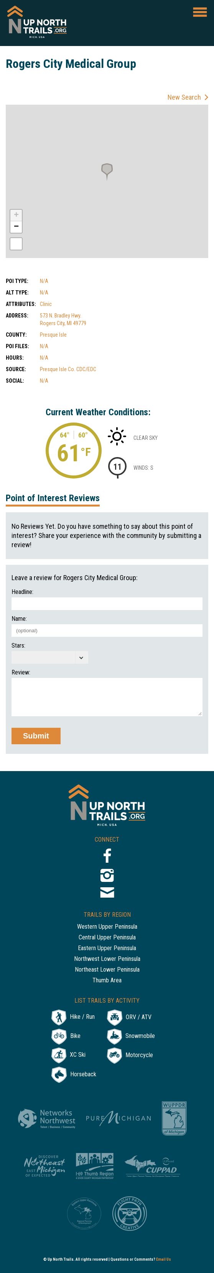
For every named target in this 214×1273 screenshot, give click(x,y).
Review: (21, 672)
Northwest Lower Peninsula (107, 959)
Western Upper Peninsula (107, 927)
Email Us (163, 1259)
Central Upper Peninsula (107, 937)
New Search (184, 97)
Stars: (18, 646)
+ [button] (16, 215)
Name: (19, 619)
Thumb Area (107, 980)
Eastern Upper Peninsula (107, 948)
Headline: (22, 592)
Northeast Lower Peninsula (107, 970)
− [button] (16, 227)
